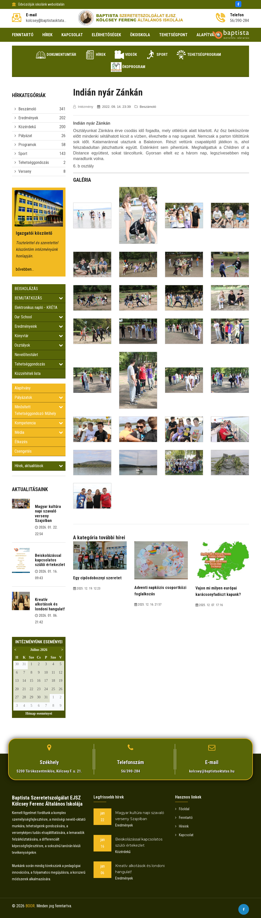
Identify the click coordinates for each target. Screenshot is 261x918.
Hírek (91, 55)
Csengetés (23, 451)
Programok (27, 144)
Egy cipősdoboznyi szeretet (97, 577)
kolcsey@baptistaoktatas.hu (211, 771)
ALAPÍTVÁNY (208, 34)
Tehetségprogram (205, 55)
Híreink (182, 826)
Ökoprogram (127, 67)
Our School (39, 316)
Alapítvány (23, 388)
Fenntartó (184, 818)
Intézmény (83, 107)
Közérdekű (27, 126)
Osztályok (39, 345)
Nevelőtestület (26, 354)
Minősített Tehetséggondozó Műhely (39, 410)
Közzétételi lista (28, 373)
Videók (124, 55)
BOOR (30, 905)
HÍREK (47, 34)
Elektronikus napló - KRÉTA (36, 307)
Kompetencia (39, 423)
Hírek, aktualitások (39, 465)
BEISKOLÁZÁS (26, 288)
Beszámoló (27, 109)
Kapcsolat (184, 835)
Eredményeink (39, 326)
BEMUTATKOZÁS (39, 298)
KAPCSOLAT (72, 34)
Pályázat (25, 135)
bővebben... (25, 269)
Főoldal (182, 809)
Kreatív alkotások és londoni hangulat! (50, 604)
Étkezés (21, 441)
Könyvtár (39, 335)
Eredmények (28, 117)
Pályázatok (39, 397)
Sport (159, 55)
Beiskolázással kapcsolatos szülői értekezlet (50, 560)
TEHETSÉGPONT (173, 34)
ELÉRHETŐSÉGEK (106, 34)
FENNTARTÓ (22, 34)
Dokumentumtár (48, 55)
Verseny (24, 171)
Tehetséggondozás (33, 162)
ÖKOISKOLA (140, 34)
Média (39, 432)
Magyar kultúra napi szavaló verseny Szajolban (48, 513)
